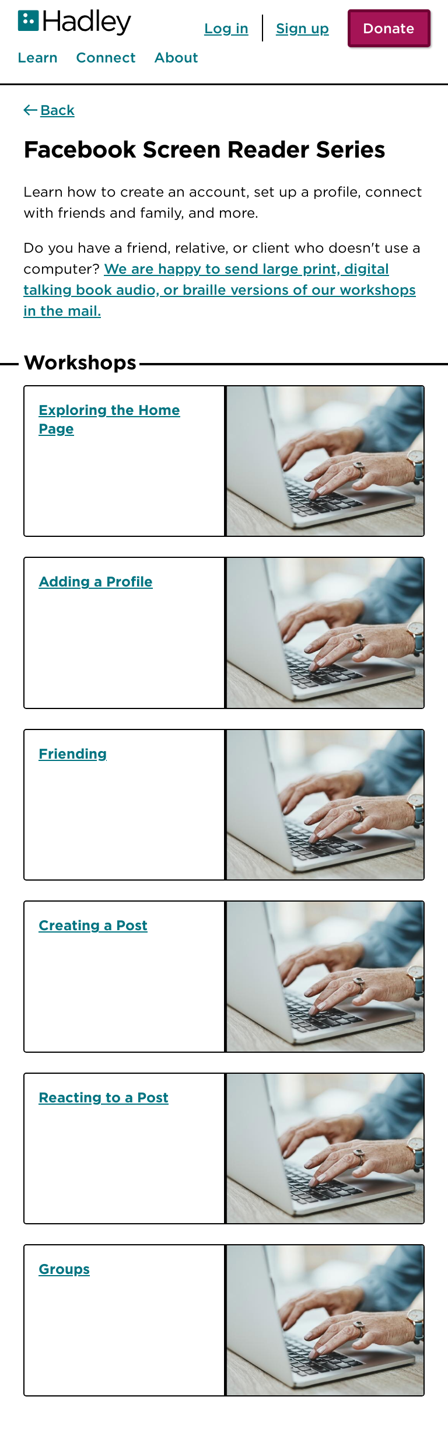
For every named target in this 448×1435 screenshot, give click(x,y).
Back (57, 110)
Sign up (302, 28)
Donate (389, 28)
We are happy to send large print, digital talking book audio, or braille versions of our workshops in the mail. (219, 289)
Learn (38, 58)
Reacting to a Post (103, 1097)
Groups (64, 1268)
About (176, 58)
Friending (72, 753)
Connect (106, 58)
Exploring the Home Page (109, 419)
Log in (226, 28)
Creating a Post (93, 925)
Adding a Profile (95, 581)
